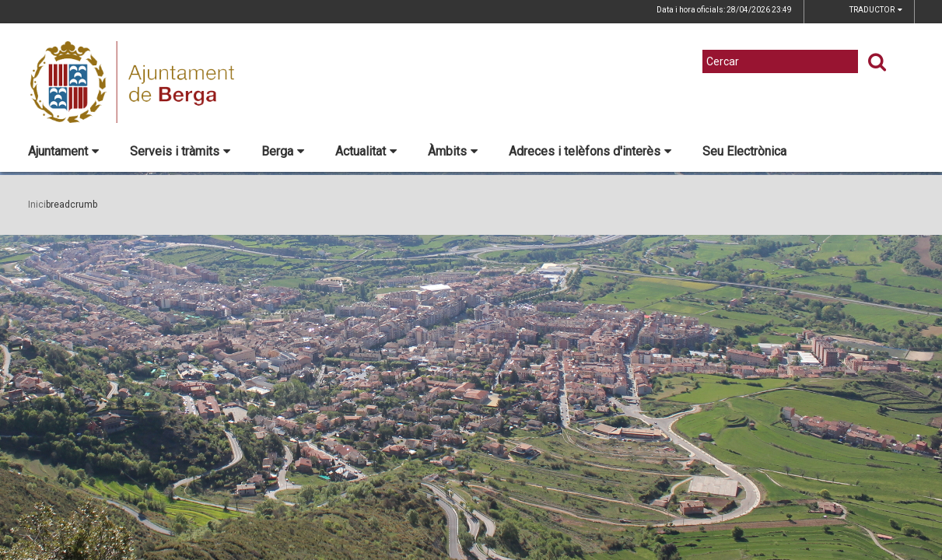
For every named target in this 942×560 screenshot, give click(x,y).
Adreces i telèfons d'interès (590, 151)
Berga (282, 151)
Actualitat (366, 151)
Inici (37, 204)
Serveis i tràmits (180, 151)
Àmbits (453, 151)
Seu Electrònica (744, 151)
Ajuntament (63, 151)
